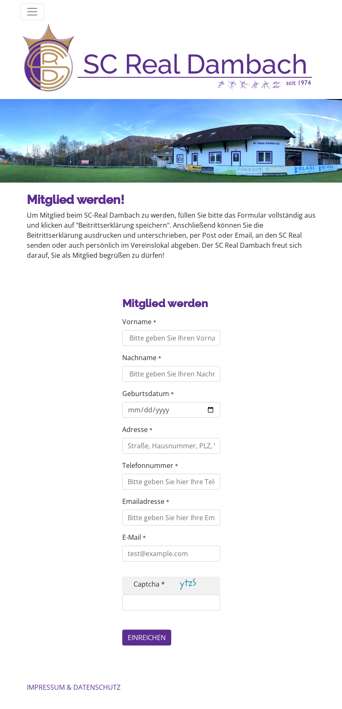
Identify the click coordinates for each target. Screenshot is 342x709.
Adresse (137, 429)
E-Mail (134, 537)
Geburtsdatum (148, 393)
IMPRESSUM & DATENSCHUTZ (74, 687)
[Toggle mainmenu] (32, 11)
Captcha (149, 584)
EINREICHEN (147, 637)
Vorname (139, 321)
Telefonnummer (150, 465)
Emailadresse (145, 501)
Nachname (141, 357)
